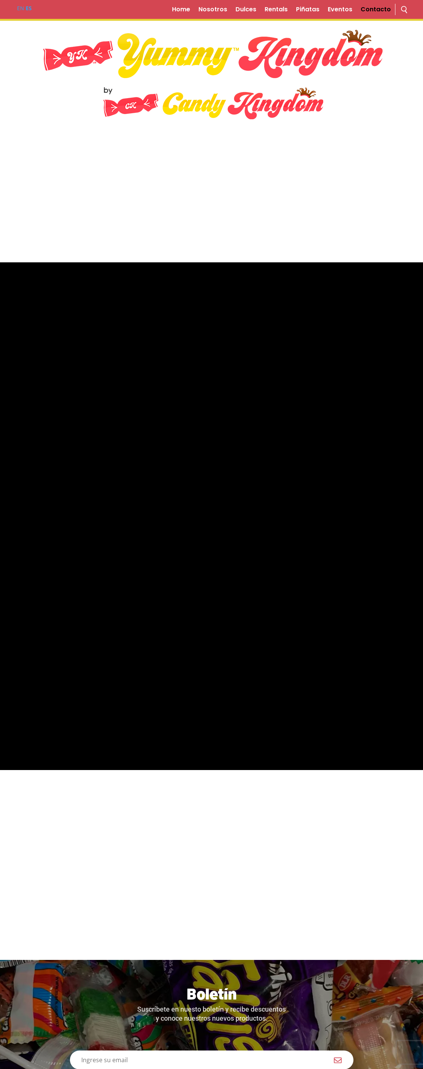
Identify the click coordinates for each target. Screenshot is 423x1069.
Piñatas (307, 10)
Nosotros (212, 10)
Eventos (340, 10)
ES (29, 8)
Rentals (276, 10)
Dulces (246, 10)
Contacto (376, 10)
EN (20, 8)
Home (181, 10)
